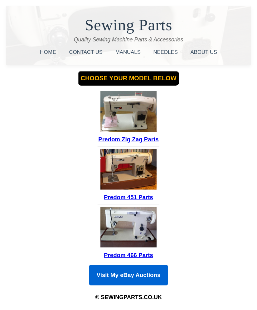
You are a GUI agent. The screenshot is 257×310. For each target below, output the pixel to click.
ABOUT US (204, 52)
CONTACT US (86, 52)
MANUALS (128, 52)
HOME (49, 52)
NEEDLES (166, 52)
